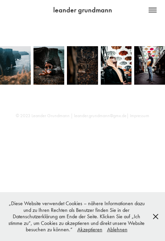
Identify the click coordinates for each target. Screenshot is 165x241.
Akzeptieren (89, 229)
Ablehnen (117, 229)
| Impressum (138, 115)
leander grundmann (82, 9)
